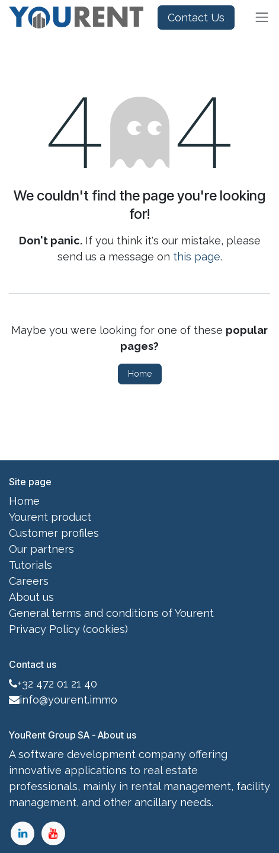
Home (140, 373)
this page (196, 256)
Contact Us (196, 17)
